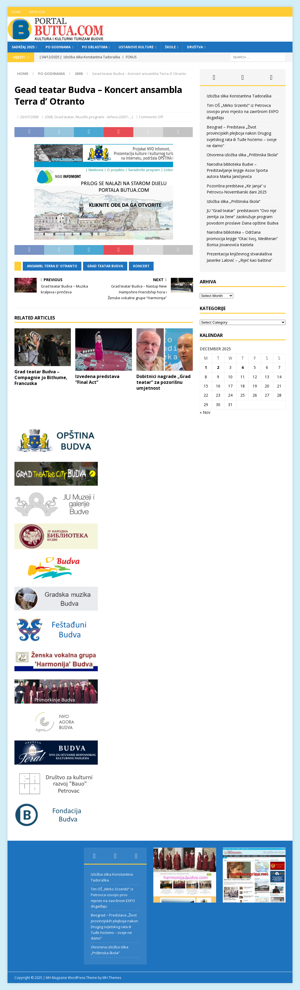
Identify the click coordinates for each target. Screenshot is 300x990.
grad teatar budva (105, 266)
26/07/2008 (29, 116)
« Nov (205, 412)
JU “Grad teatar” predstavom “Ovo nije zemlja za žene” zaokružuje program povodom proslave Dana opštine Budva (242, 217)
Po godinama (58, 47)
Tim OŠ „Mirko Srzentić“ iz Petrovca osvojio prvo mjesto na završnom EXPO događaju (243, 111)
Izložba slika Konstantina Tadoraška (239, 96)
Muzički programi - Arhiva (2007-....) (104, 116)
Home (16, 12)
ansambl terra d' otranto (52, 266)
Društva (195, 47)
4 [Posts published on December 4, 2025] (242, 367)
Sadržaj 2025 (23, 47)
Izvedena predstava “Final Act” (97, 379)
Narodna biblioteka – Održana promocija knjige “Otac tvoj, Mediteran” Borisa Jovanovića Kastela (242, 238)
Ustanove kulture (136, 47)
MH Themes (111, 977)
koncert (141, 266)
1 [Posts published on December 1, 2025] (206, 367)
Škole (170, 47)
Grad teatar (64, 116)
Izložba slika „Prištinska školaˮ (233, 201)
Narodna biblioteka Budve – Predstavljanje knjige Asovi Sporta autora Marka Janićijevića (237, 170)
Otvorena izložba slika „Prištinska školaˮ (242, 154)
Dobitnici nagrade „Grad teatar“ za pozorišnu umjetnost (163, 382)
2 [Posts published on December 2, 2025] (218, 367)
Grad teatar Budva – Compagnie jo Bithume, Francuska (41, 377)
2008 (48, 116)
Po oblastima (95, 47)
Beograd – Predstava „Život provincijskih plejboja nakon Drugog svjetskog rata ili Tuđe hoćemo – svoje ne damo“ (114, 927)
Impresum (37, 12)
